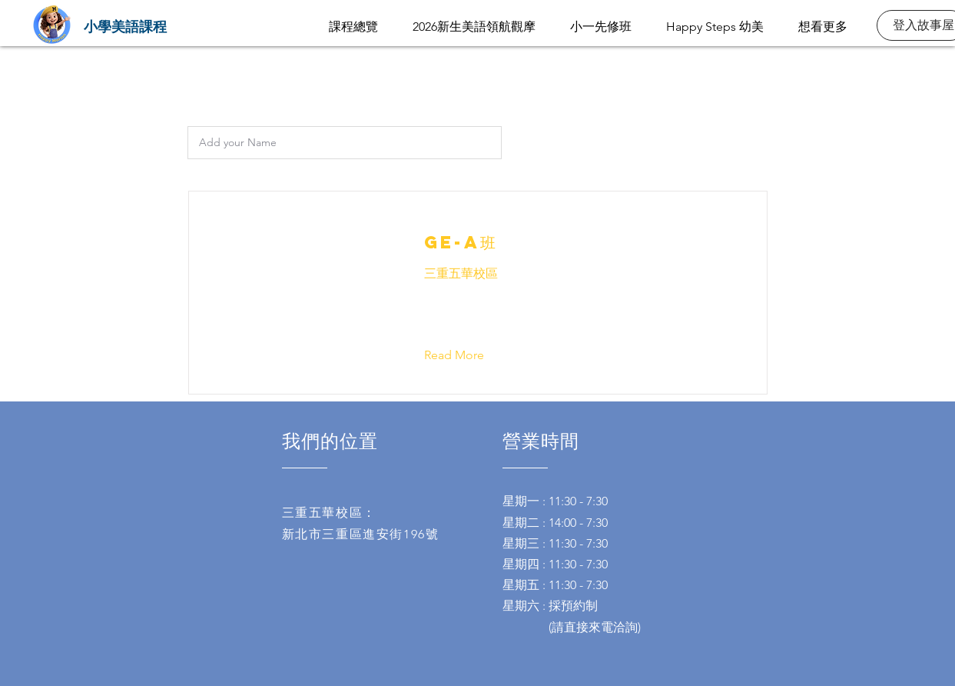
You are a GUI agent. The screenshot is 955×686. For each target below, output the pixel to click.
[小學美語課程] (125, 25)
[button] (466, 355)
